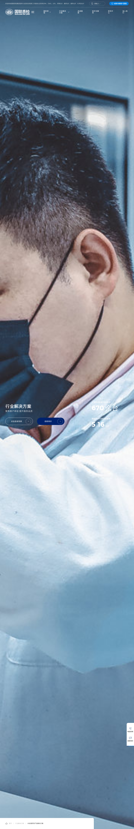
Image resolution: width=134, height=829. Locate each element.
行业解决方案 (19, 823)
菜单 (33, 11)
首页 (10, 823)
